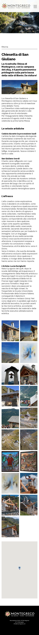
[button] (19, 568)
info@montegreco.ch (19, 624)
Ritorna (5, 47)
